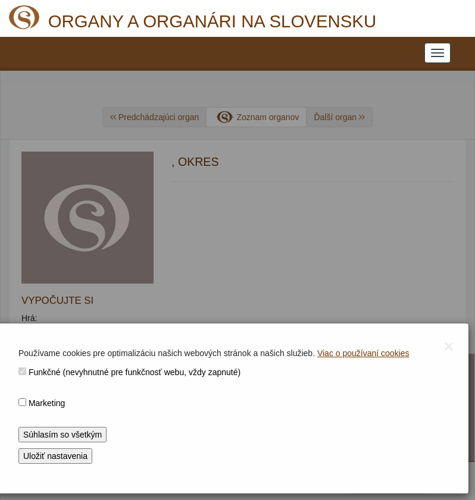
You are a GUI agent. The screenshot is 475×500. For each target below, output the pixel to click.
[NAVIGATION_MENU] (437, 53)
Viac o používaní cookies (363, 353)
